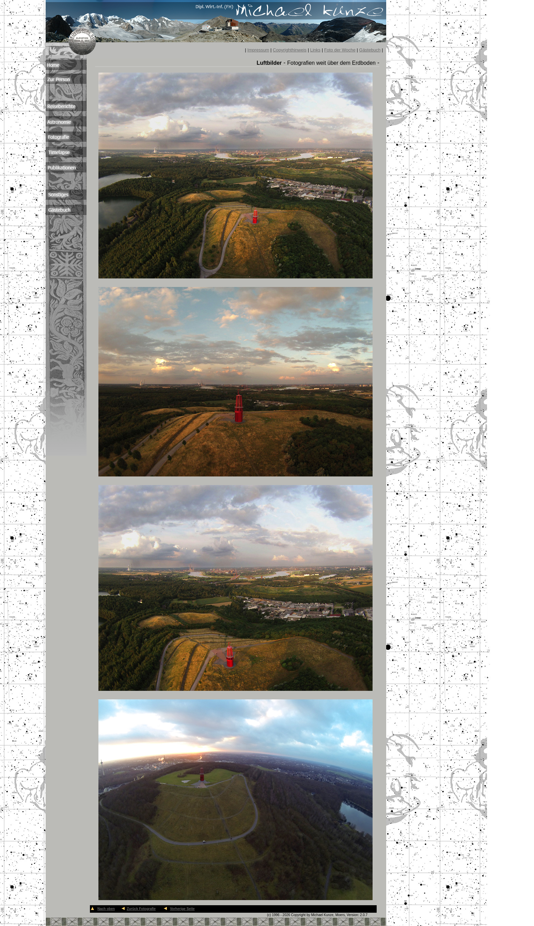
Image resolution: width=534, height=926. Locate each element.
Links (315, 49)
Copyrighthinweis (290, 49)
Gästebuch (370, 49)
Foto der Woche (340, 49)
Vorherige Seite (182, 909)
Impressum (258, 49)
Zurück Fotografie (141, 909)
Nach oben (106, 909)
